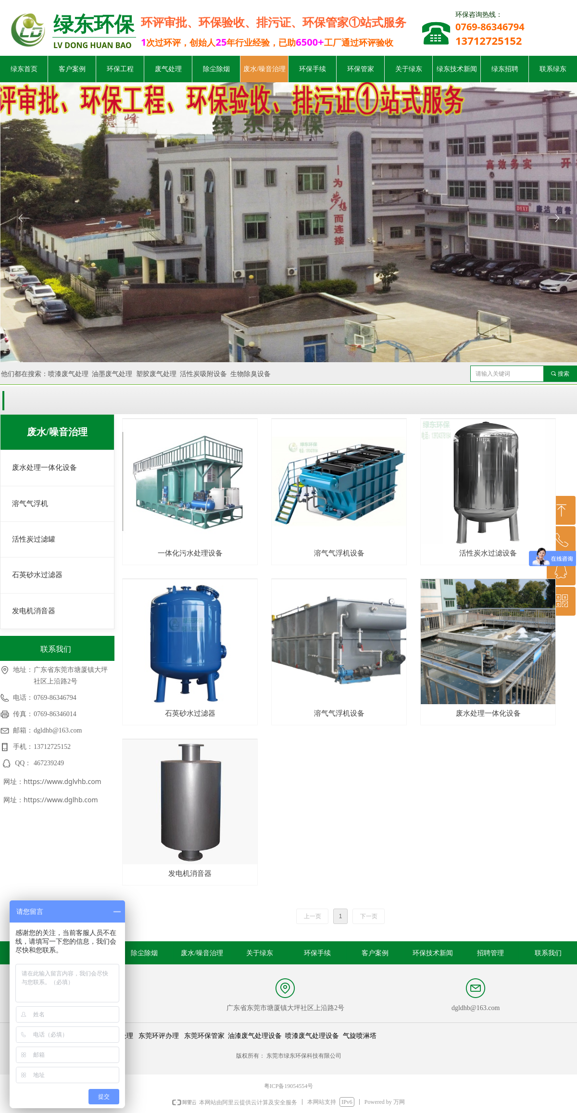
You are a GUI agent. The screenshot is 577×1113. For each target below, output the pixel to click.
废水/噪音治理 (57, 432)
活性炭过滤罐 (33, 539)
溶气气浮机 (30, 503)
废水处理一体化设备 (44, 467)
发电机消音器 (33, 611)
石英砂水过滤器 (37, 575)
